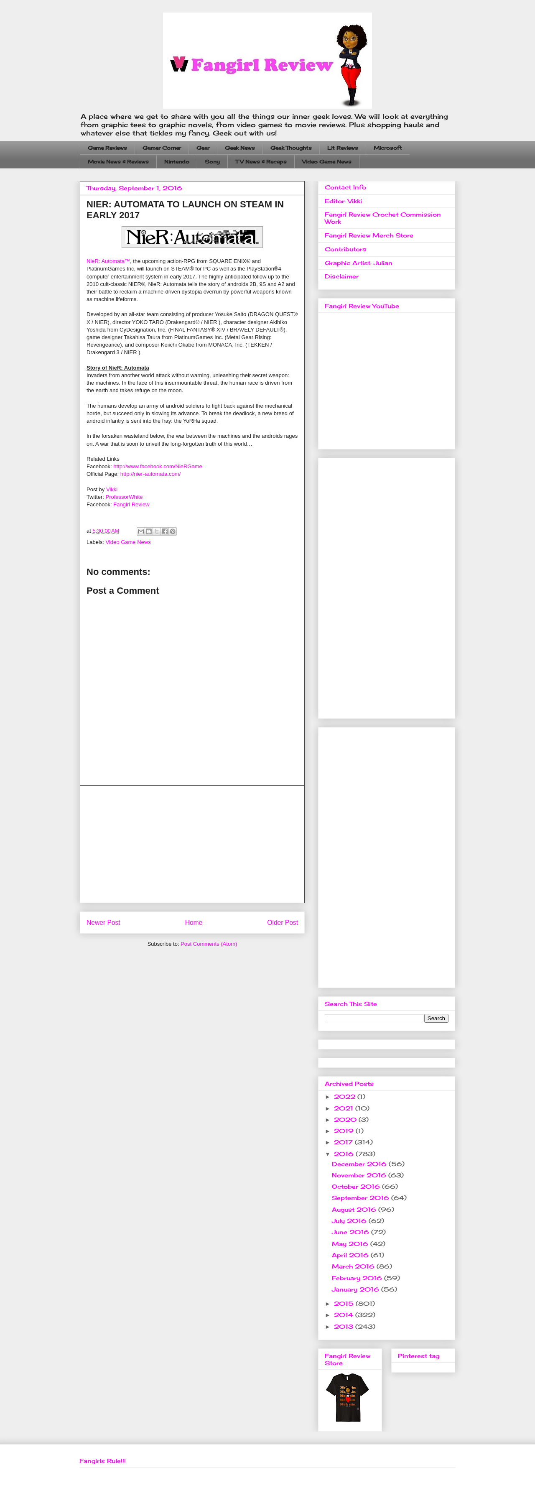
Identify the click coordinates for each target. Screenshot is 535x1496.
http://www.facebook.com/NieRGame (157, 466)
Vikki (111, 489)
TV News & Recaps (261, 161)
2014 (344, 1314)
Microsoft (388, 148)
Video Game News (327, 161)
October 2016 (357, 1186)
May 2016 (351, 1243)
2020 (346, 1119)
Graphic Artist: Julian (358, 262)
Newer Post (103, 922)
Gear (202, 148)
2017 (344, 1142)
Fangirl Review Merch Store (369, 235)
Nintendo (176, 161)
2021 (344, 1108)
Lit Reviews (342, 148)
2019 (345, 1130)
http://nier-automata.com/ (150, 474)
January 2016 (356, 1289)
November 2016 (360, 1175)
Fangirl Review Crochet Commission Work (383, 218)
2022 (345, 1096)
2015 (345, 1303)
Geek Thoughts (291, 148)
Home (194, 922)
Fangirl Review (131, 504)
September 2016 (361, 1197)
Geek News (240, 148)
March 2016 (354, 1266)
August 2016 (355, 1209)
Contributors (345, 249)
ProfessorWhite (124, 497)
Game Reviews (107, 148)
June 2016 (351, 1232)
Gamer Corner (162, 148)
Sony (212, 161)
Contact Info (345, 187)
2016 (345, 1153)
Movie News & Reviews (118, 161)
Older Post (282, 922)
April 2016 (351, 1255)
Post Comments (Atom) (209, 944)
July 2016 (350, 1220)
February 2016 (358, 1278)
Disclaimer (342, 276)
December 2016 (360, 1163)
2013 (344, 1326)
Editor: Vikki (343, 200)
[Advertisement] (192, 844)
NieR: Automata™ (108, 261)
